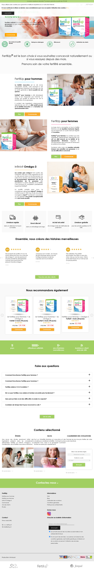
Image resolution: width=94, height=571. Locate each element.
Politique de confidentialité (54, 504)
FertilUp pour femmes (8, 498)
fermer (89, 4)
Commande (10, 35)
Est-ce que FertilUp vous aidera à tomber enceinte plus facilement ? (29, 393)
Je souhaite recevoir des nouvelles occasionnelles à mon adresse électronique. (67, 532)
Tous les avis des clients (47, 277)
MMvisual (12, 557)
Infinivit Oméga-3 (7, 500)
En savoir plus (6, 471)
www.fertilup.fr (7, 524)
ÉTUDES (17, 436)
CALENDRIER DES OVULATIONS (79, 436)
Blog (48, 498)
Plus (19, 114)
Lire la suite (47, 417)
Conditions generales (53, 502)
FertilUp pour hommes (8, 496)
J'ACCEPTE (8, 13)
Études (4, 507)
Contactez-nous (47, 482)
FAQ (48, 496)
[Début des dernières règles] (79, 460)
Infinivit (19, 166)
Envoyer (79, 465)
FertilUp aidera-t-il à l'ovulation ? (17, 387)
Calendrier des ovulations (54, 500)
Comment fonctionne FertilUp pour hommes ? (21, 381)
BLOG (49, 436)
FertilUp (28, 78)
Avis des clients (6, 504)
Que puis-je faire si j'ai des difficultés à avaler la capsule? (26, 399)
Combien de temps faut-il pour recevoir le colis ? (23, 405)
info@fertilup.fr (7, 527)
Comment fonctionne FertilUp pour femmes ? (21, 375)
